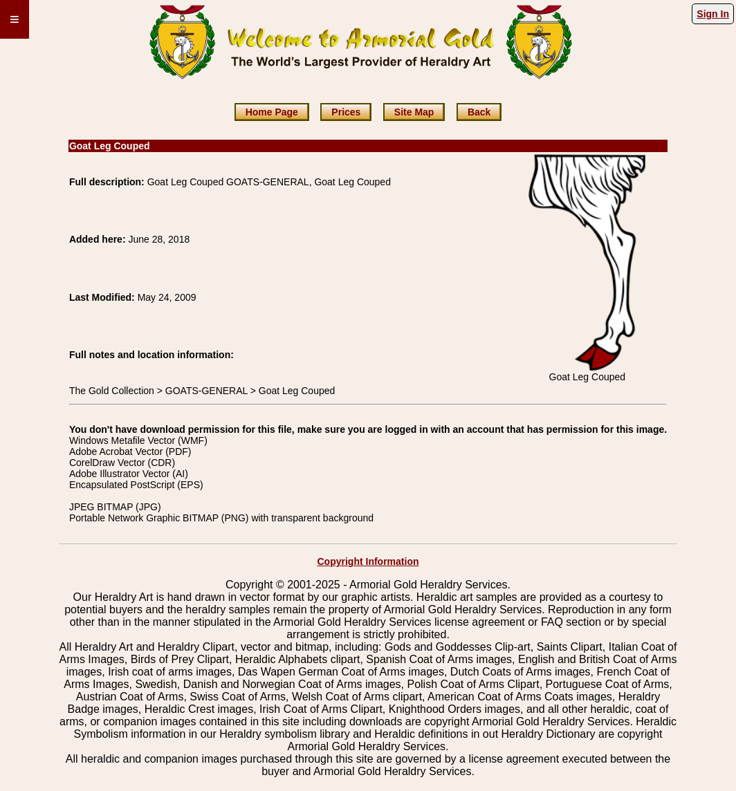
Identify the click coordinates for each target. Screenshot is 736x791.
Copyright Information (368, 561)
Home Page (272, 112)
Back (479, 112)
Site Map (414, 112)
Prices (345, 112)
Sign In (713, 13)
